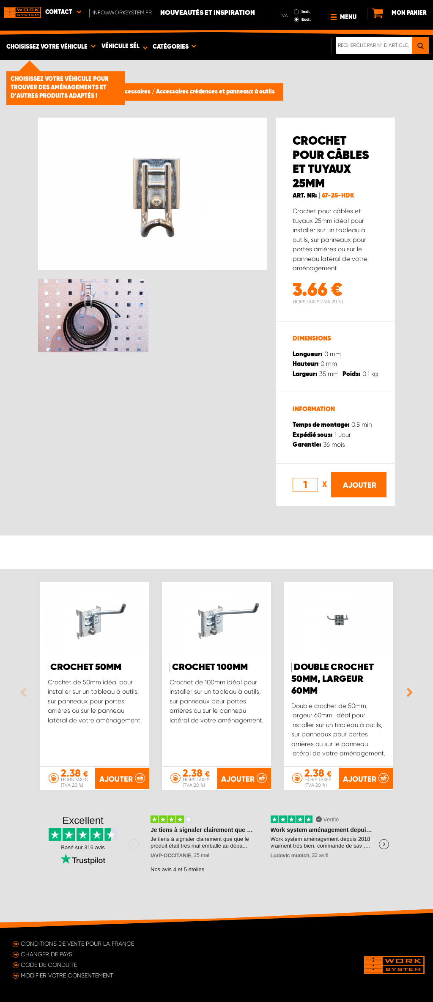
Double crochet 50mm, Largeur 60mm (332, 679)
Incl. (305, 12)
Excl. (306, 19)
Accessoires (135, 92)
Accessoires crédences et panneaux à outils (215, 92)
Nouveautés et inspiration (207, 13)
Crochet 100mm (210, 667)
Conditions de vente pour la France (77, 943)
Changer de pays (46, 954)
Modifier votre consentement (67, 975)
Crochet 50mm (85, 667)
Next (407, 692)
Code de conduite (49, 964)
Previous (25, 692)
